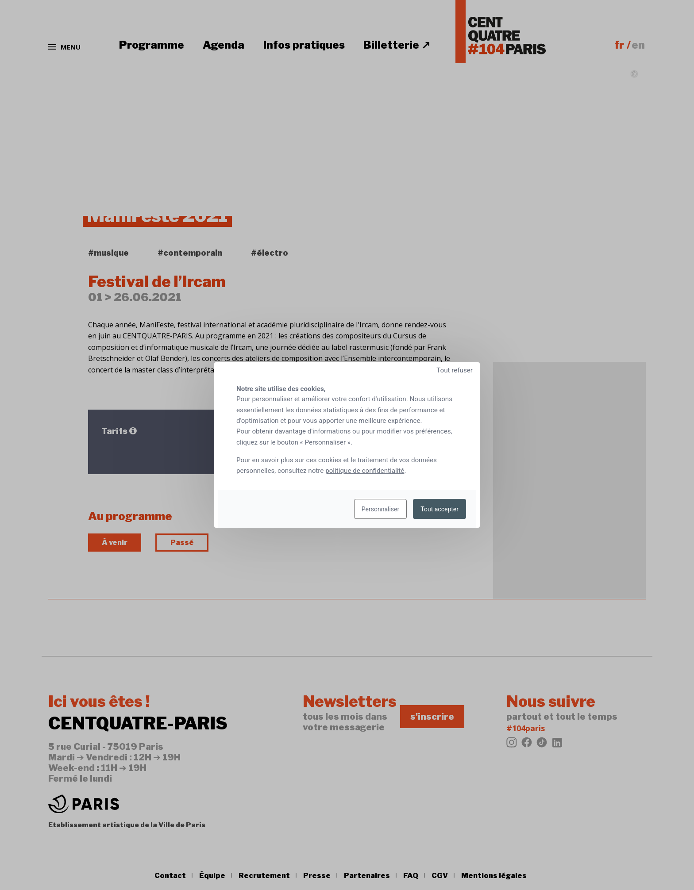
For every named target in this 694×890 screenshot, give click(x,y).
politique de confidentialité (364, 471)
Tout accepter (439, 509)
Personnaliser (380, 509)
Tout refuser (454, 370)
